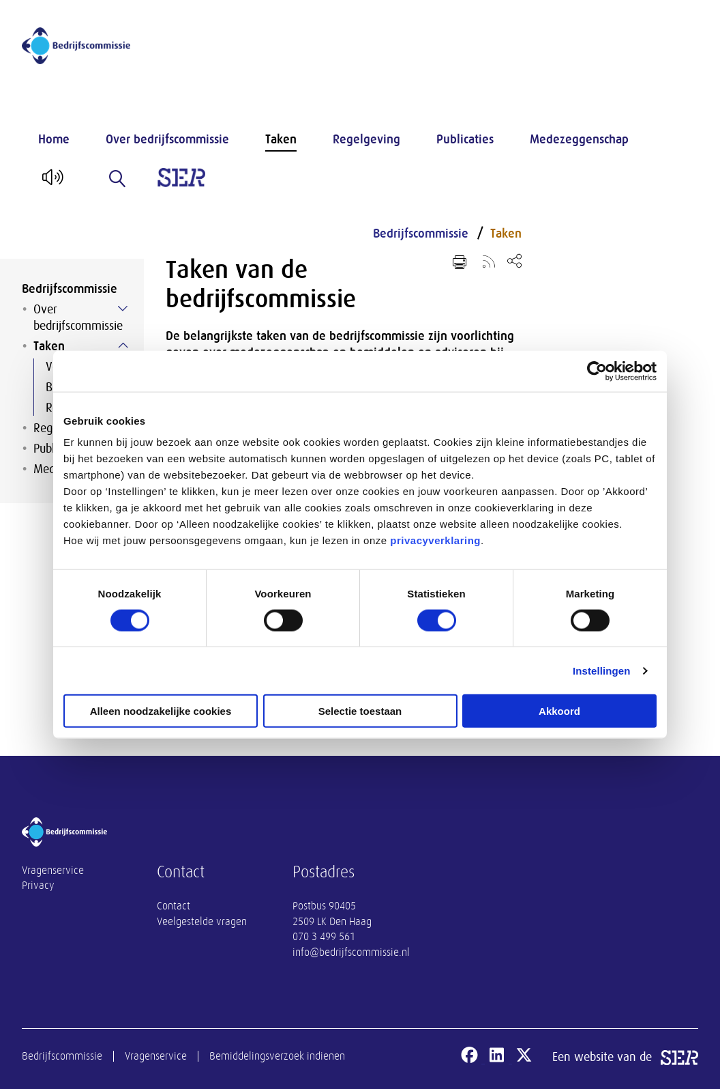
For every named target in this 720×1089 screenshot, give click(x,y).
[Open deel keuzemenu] (514, 260)
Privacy (38, 885)
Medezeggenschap (579, 139)
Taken (281, 139)
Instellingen (602, 670)
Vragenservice (53, 870)
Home (54, 139)
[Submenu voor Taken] (123, 345)
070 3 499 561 (323, 937)
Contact (173, 906)
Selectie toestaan (360, 711)
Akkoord (559, 711)
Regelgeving (366, 139)
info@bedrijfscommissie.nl (351, 952)
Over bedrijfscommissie (167, 139)
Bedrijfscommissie (69, 289)
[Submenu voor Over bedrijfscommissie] (123, 309)
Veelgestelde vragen (202, 922)
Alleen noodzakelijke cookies (161, 711)
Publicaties (465, 139)
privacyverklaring (435, 540)
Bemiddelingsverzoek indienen (277, 1056)
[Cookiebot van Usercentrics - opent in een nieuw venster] (597, 370)
